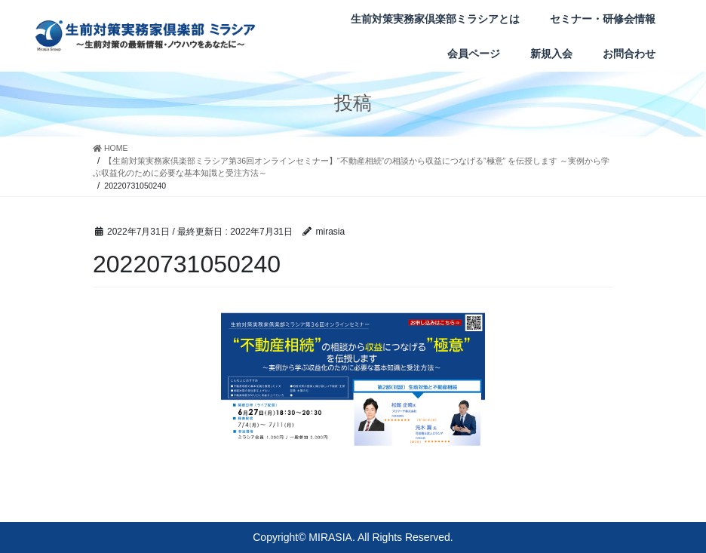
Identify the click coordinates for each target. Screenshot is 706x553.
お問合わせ (629, 54)
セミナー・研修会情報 (602, 19)
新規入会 (551, 54)
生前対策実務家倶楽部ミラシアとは (435, 19)
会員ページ (473, 54)
